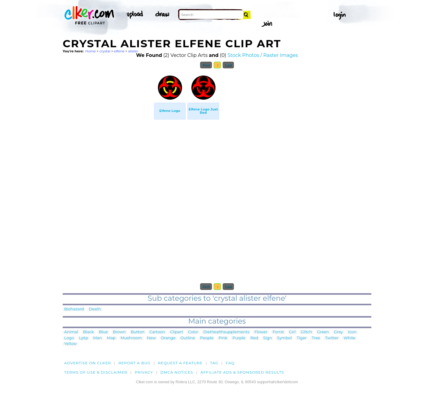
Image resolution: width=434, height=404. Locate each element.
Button (137, 332)
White (349, 338)
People (207, 338)
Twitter (331, 338)
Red (254, 338)
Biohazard (74, 309)
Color (193, 332)
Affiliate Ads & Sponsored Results (242, 372)
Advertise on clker (87, 363)
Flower (260, 332)
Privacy (144, 372)
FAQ (230, 363)
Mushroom (131, 338)
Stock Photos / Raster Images (263, 55)
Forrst (278, 332)
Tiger (302, 338)
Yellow (70, 344)
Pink (223, 338)
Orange (168, 338)
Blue (103, 332)
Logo (69, 338)
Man (97, 338)
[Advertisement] (108, 162)
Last (228, 65)
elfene (119, 51)
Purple (238, 338)
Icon (352, 332)
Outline (188, 338)
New (151, 338)
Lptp (83, 338)
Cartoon (157, 332)
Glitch (306, 332)
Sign (267, 338)
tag (214, 363)
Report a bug (134, 363)
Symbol (284, 338)
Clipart (176, 332)
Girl (292, 332)
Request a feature (180, 363)
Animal (71, 332)
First (206, 65)
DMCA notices (176, 372)
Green (323, 332)
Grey (338, 332)
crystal (104, 51)
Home (90, 51)
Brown (119, 332)
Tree (316, 338)
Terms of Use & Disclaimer (95, 372)
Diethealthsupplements (226, 332)
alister (133, 51)
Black (88, 332)
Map (111, 338)
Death (95, 309)
